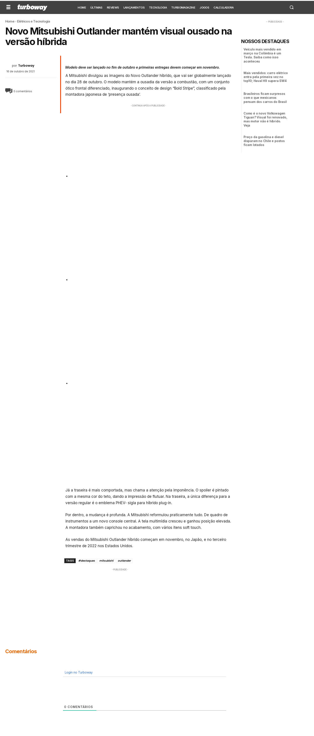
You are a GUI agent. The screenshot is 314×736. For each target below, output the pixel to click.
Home (9, 21)
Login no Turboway (78, 672)
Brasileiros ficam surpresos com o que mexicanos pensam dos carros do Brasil (265, 97)
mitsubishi (106, 560)
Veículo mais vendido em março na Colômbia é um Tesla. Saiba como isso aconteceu (262, 55)
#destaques (86, 560)
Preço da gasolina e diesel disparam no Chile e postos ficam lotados (264, 141)
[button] (291, 7)
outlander (124, 560)
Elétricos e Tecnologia (33, 21)
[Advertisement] (148, 138)
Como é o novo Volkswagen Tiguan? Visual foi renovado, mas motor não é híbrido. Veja (265, 119)
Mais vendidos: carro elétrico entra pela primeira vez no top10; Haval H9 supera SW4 (266, 77)
